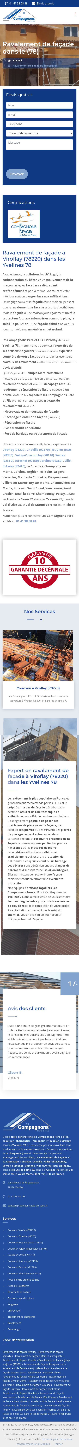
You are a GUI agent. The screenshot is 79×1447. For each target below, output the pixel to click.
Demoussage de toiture (21, 1298)
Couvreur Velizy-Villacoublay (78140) (27, 1248)
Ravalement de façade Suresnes (34, 1384)
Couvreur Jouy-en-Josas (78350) (25, 1242)
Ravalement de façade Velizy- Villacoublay (26, 1368)
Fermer (58, 1443)
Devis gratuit (45, 3)
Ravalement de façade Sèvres (44, 1372)
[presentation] (32, 159)
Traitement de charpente (21, 1316)
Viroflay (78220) (14, 450)
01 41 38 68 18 (18, 3)
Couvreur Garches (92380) (22, 1267)
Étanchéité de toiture (19, 1292)
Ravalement (14, 1323)
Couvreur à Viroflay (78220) (38, 688)
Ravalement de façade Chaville (20, 1360)
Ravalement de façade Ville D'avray (37, 1397)
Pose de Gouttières (18, 1285)
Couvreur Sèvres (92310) (21, 1254)
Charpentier (14, 1310)
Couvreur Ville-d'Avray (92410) (24, 1273)
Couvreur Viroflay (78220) (22, 1230)
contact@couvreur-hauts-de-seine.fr (28, 1205)
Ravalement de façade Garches (20, 1393)
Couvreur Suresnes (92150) (23, 1261)
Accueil (15, 60)
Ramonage (14, 1329)
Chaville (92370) (38, 450)
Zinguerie (13, 1304)
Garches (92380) (51, 461)
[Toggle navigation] (75, 14)
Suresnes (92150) (27, 461)
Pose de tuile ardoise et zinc (23, 1279)
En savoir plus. (50, 1439)
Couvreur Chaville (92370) (22, 1236)
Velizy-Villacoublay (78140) (35, 455)
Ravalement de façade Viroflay (19, 1351)
